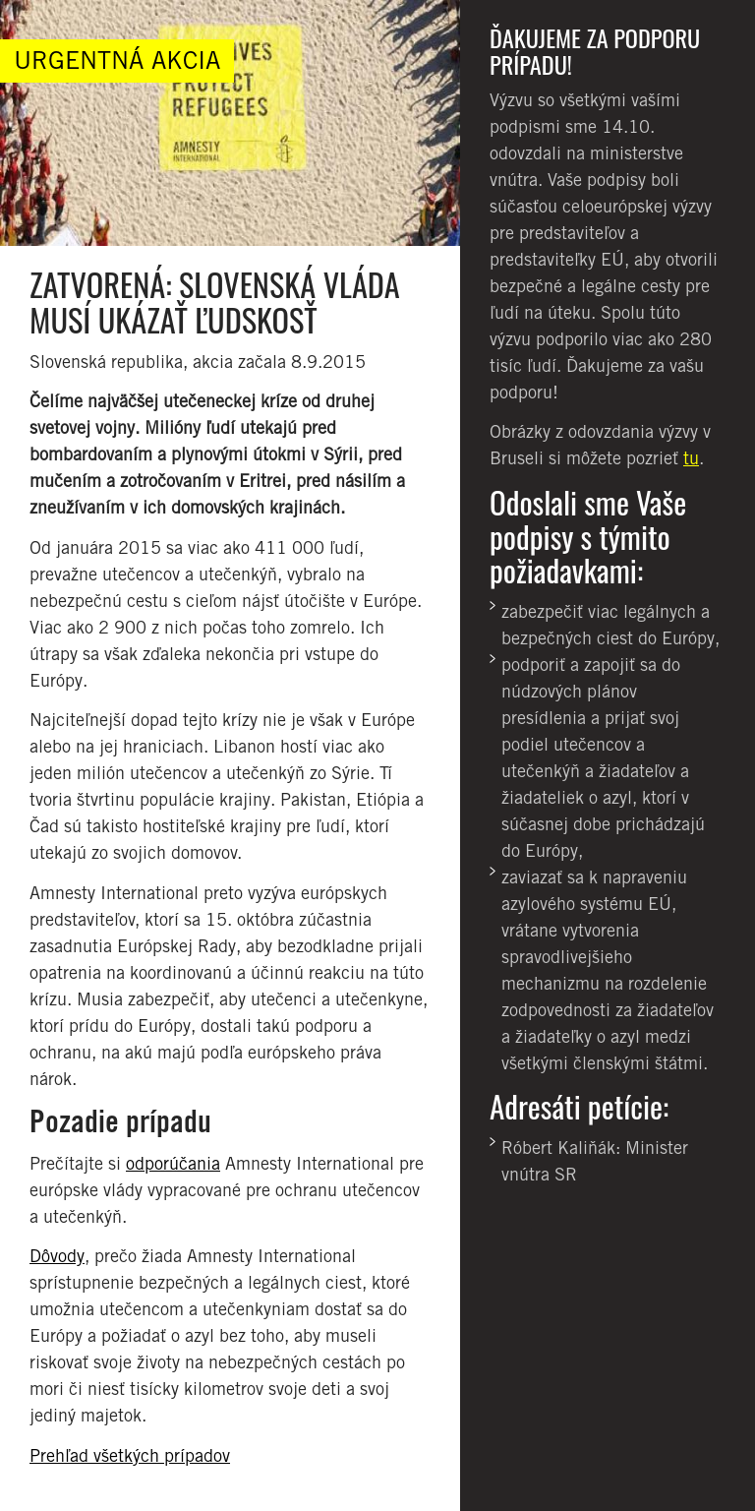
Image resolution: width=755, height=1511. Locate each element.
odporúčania (173, 1163)
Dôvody (57, 1255)
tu (691, 458)
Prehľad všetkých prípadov (129, 1455)
